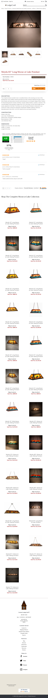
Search (46, 5)
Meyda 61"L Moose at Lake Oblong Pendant (12, 554)
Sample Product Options (24, 631)
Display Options (19, 188)
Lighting (33, 8)
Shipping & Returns (24, 629)
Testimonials (24, 646)
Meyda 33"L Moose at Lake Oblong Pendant (36, 422)
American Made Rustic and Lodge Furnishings (21, 8)
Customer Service (30, 1)
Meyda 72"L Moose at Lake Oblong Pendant (36, 554)
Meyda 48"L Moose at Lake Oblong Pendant (36, 455)
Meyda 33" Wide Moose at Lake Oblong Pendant (12, 422)
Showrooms (24, 644)
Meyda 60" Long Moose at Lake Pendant (36, 521)
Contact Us (24, 628)
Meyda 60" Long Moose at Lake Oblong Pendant (12, 521)
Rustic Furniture (8, 8)
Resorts (24, 635)
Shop (38, 77)
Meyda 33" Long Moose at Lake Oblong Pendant (12, 223)
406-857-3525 (24, 614)
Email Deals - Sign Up (8, 1)
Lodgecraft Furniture (22, 696)
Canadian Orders (24, 633)
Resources (24, 648)
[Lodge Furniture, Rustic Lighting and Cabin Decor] (11, 5)
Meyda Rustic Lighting (41, 8)
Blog (24, 641)
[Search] (33, 5)
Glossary (24, 642)
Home (2, 8)
